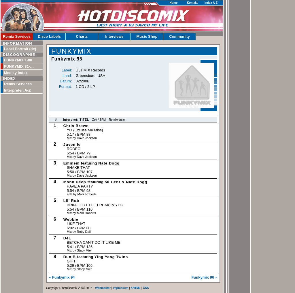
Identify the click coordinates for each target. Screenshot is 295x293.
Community (179, 36)
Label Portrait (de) (20, 49)
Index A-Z (211, 2)
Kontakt (192, 2)
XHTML (135, 288)
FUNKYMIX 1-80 (18, 60)
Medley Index (16, 73)
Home (174, 2)
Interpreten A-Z (17, 90)
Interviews (114, 36)
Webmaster (103, 288)
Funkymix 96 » (204, 277)
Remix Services (17, 36)
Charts (82, 36)
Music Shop (147, 36)
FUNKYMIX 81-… (19, 66)
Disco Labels (49, 36)
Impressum (120, 288)
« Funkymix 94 (62, 277)
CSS (146, 288)
